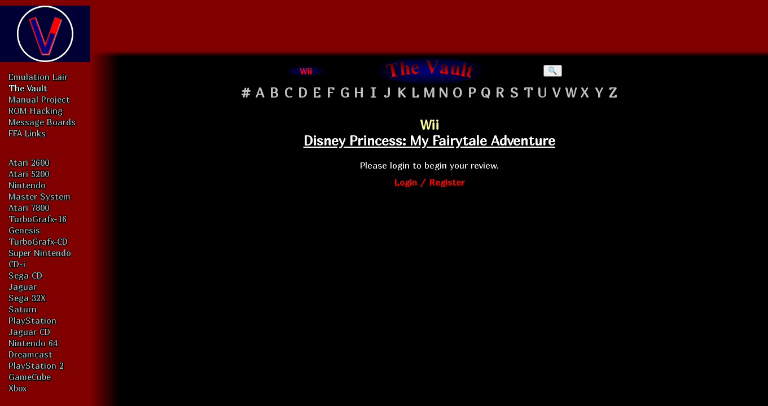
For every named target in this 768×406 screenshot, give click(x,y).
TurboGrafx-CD (38, 241)
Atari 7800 (28, 207)
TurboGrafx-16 (37, 219)
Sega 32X (27, 298)
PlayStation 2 (36, 365)
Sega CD (25, 275)
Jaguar (22, 286)
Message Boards (42, 122)
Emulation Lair (38, 77)
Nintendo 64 (33, 343)
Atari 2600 (28, 162)
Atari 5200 (28, 174)
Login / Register (429, 182)
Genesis (24, 230)
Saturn (22, 309)
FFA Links (27, 133)
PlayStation (32, 320)
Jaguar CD (29, 331)
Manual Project (39, 99)
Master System (39, 196)
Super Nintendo (39, 253)
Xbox (17, 388)
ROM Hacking (35, 110)
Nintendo (27, 185)
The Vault (27, 88)
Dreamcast (30, 354)
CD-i (16, 264)
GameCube (29, 377)
